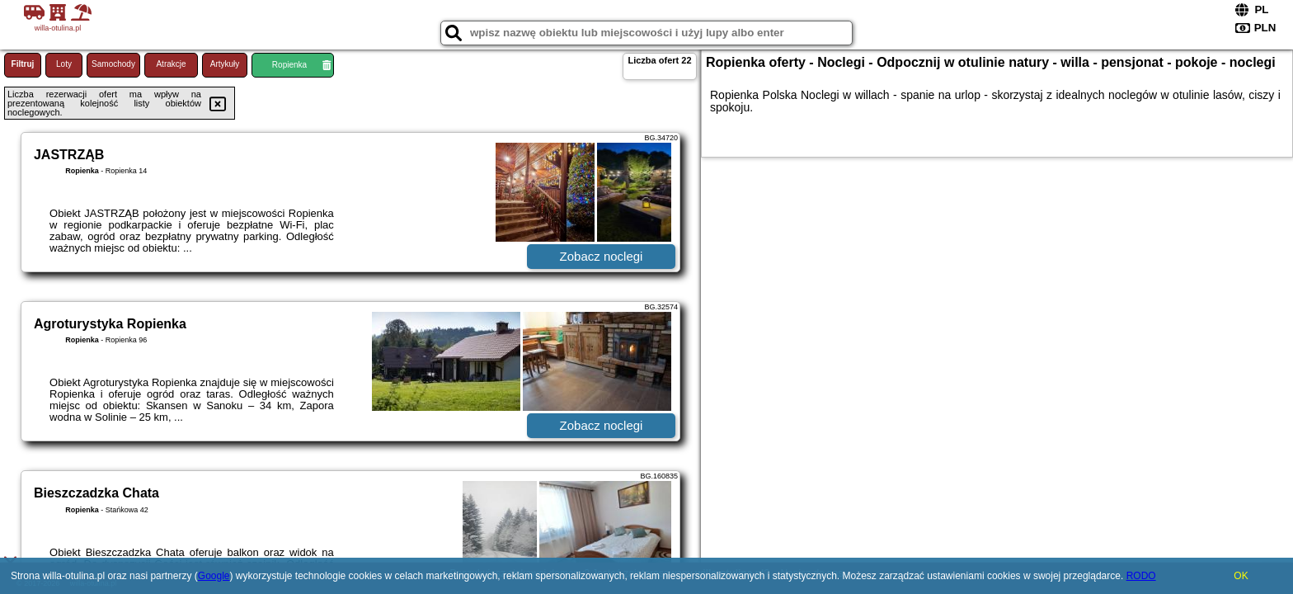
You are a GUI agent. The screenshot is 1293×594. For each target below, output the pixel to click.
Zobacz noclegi (601, 256)
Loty (64, 63)
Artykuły (225, 63)
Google (214, 576)
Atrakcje (171, 63)
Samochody (113, 63)
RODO (1141, 576)
